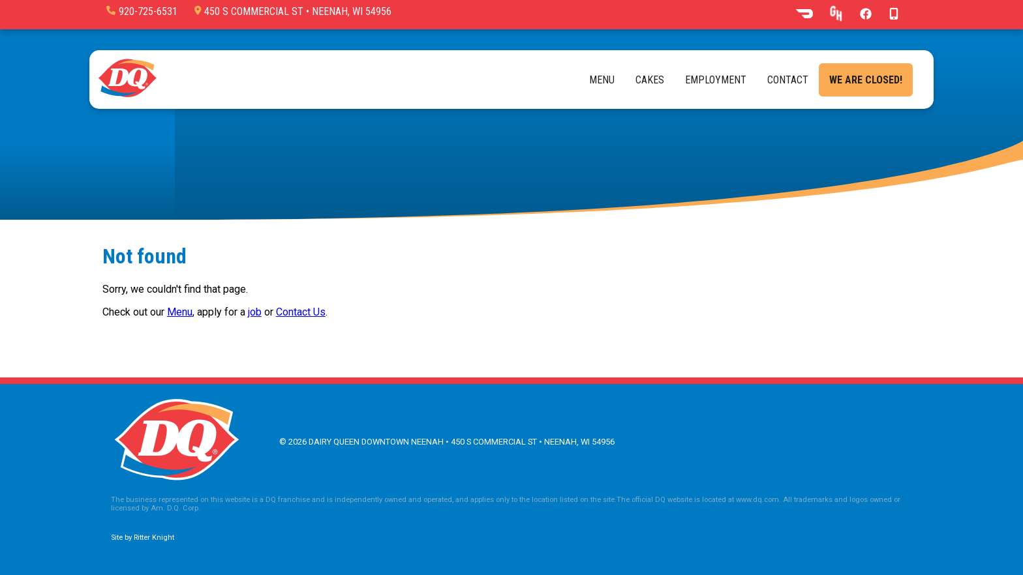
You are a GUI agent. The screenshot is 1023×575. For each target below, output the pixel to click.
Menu (602, 80)
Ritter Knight (154, 537)
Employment (715, 80)
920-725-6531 (141, 11)
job (255, 312)
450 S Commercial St (292, 11)
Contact (787, 80)
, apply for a (220, 312)
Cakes (649, 80)
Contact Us (301, 312)
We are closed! (865, 80)
